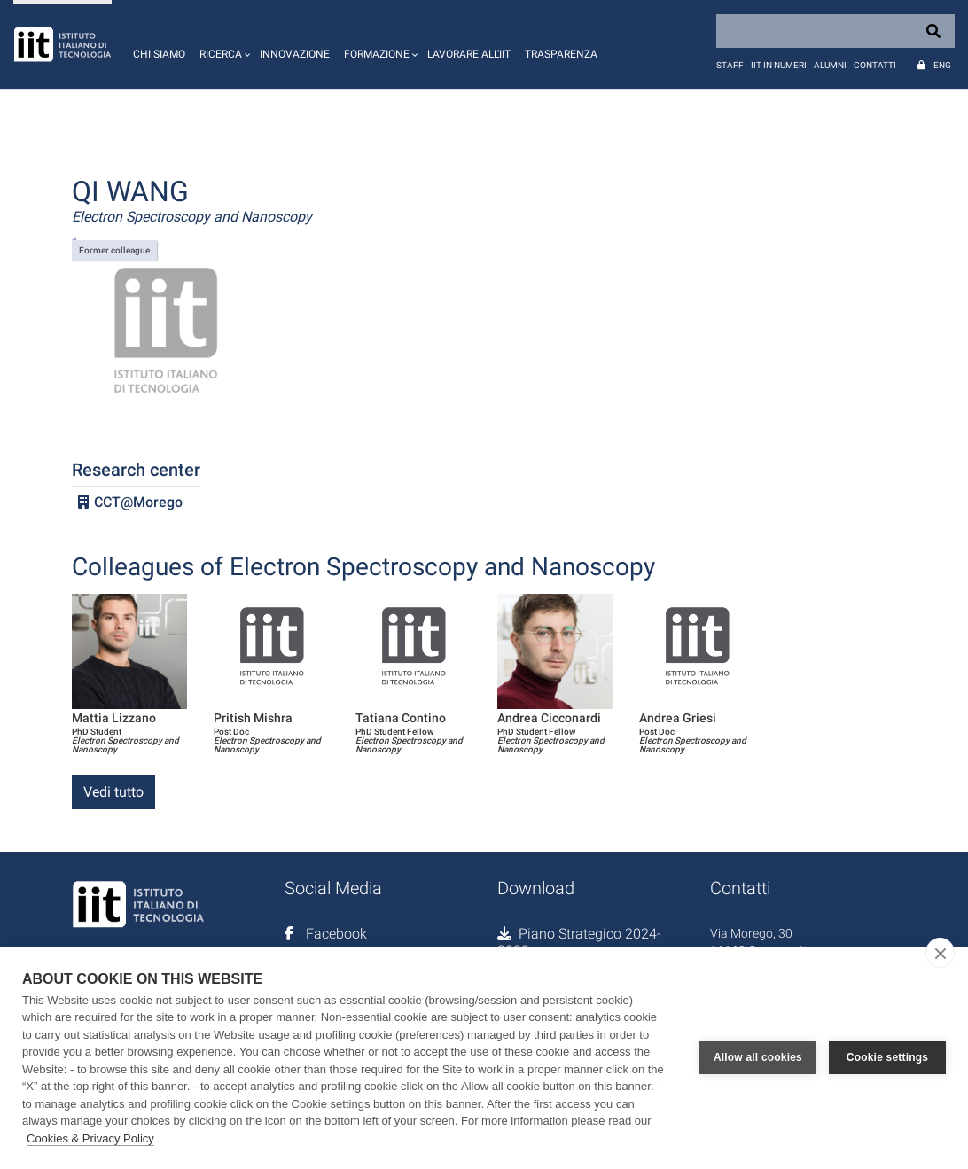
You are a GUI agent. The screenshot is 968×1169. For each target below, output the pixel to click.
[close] (940, 953)
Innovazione (295, 54)
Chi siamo (159, 54)
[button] (222, 44)
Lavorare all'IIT (469, 54)
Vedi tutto (113, 791)
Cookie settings (887, 1057)
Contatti (875, 65)
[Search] (835, 31)
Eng (942, 65)
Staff (730, 65)
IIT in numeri (779, 65)
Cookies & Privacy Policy (90, 1138)
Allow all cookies (758, 1057)
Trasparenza (561, 54)
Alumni (830, 65)
